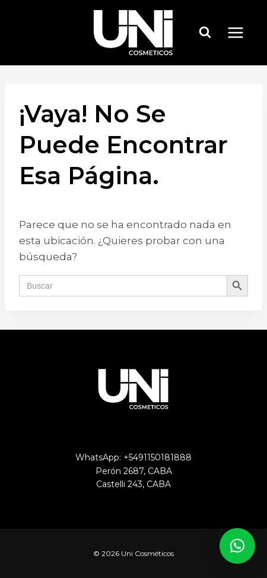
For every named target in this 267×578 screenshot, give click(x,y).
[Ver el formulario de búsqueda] (205, 32)
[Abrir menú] (241, 32)
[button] (237, 546)
